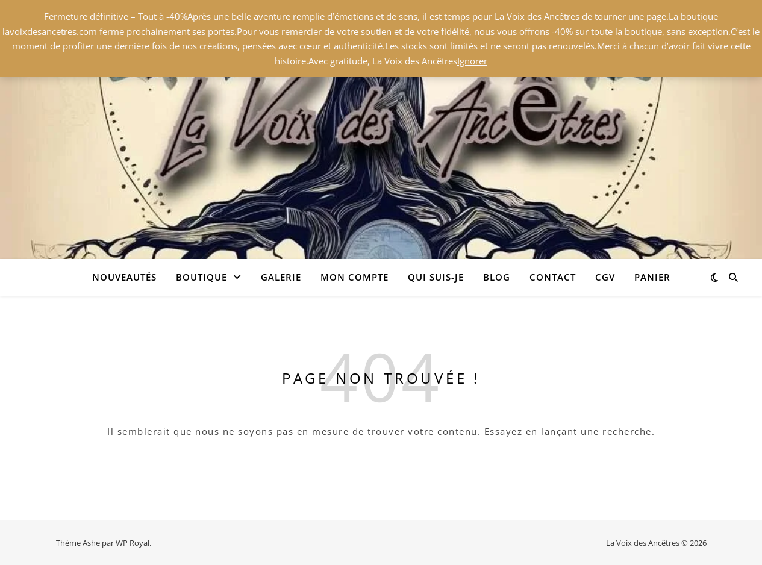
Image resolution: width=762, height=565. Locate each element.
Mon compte (354, 277)
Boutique (201, 277)
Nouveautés (124, 277)
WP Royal (132, 542)
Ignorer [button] (472, 61)
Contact (552, 277)
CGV (605, 277)
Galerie (281, 277)
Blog (496, 277)
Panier (652, 277)
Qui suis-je (436, 277)
